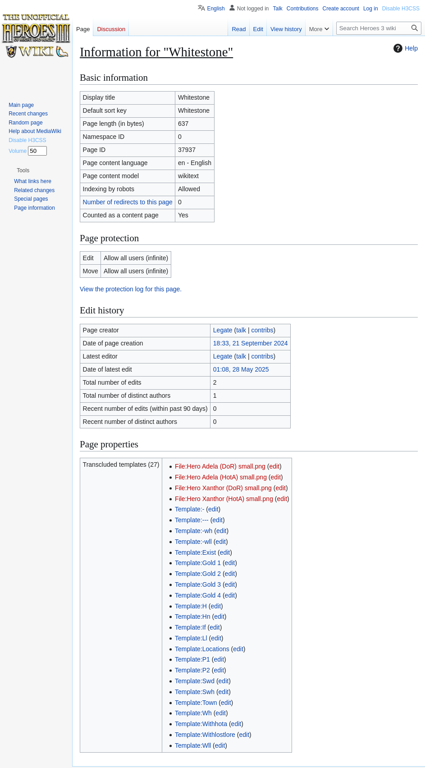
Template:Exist (195, 552)
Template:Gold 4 (198, 595)
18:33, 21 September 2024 (250, 343)
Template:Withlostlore (205, 734)
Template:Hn (192, 616)
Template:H (191, 606)
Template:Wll (193, 745)
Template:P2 (192, 670)
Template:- (189, 509)
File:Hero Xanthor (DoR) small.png (223, 488)
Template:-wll (193, 541)
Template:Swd (195, 681)
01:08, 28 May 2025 (241, 369)
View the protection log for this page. (131, 289)
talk (241, 330)
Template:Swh (195, 691)
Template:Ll (191, 638)
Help (404, 48)
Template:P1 (192, 659)
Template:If (190, 627)
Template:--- (192, 520)
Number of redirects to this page (128, 202)
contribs (262, 330)
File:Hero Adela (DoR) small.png (220, 466)
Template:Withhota (201, 723)
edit (274, 466)
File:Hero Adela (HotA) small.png (221, 477)
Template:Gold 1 (198, 562)
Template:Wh (193, 713)
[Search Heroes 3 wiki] (378, 28)
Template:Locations (202, 649)
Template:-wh (193, 530)
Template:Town (196, 702)
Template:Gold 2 (198, 573)
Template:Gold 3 (198, 584)
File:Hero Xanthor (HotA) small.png (224, 498)
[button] (23, 170)
